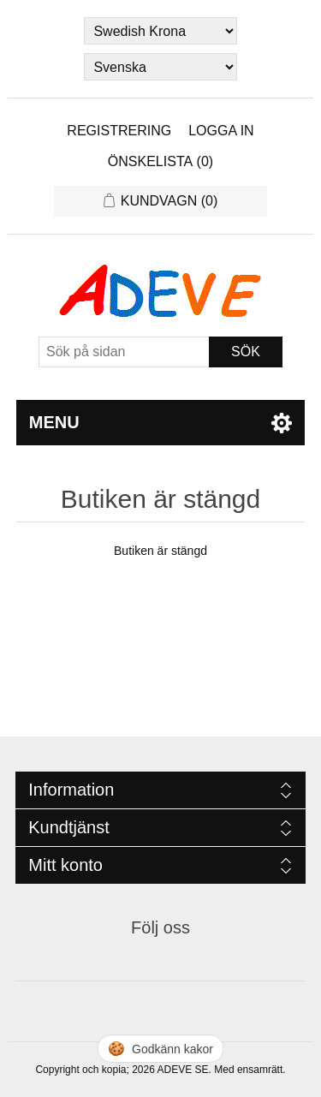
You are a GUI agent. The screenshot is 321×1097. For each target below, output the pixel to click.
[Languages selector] (160, 66)
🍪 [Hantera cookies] (160, 1048)
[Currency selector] (160, 31)
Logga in (220, 130)
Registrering (119, 130)
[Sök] (124, 352)
